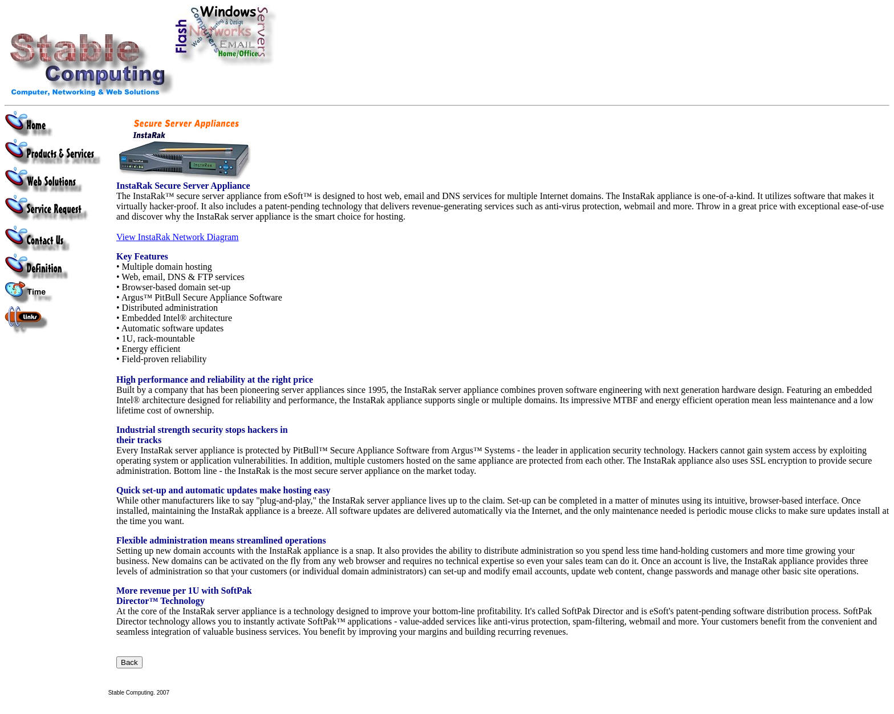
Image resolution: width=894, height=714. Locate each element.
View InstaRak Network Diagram (177, 237)
